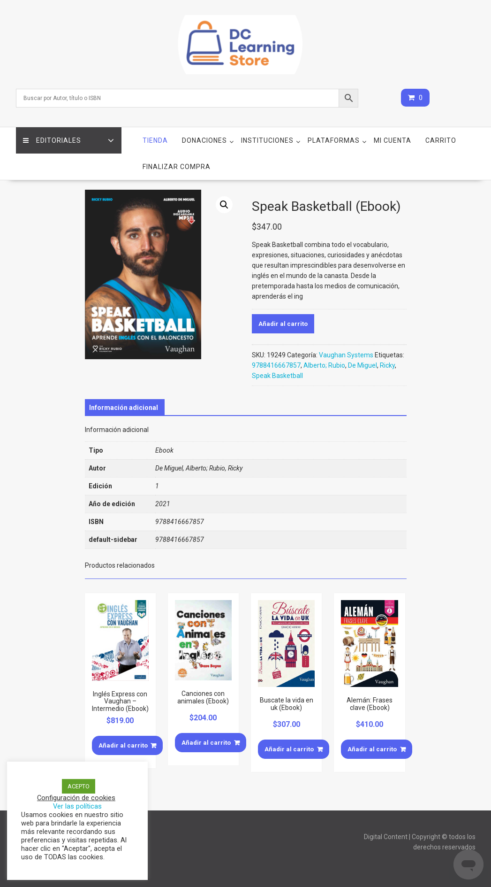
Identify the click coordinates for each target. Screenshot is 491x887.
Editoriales (52, 140)
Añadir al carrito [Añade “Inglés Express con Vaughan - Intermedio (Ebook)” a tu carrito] (123, 745)
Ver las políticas (77, 806)
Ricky (387, 365)
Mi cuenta (392, 140)
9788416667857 (276, 365)
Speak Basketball (277, 375)
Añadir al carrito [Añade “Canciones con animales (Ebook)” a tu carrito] (206, 742)
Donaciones (204, 140)
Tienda (155, 140)
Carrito (440, 140)
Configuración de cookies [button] (76, 798)
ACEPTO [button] (79, 786)
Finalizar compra (177, 166)
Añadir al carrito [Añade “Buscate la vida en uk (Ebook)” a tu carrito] (289, 749)
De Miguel (362, 365)
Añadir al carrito (283, 323)
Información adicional (123, 407)
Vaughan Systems (346, 355)
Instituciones (267, 140)
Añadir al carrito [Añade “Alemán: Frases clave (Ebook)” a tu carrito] (372, 749)
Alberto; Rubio (324, 365)
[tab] (124, 407)
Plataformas (334, 140)
